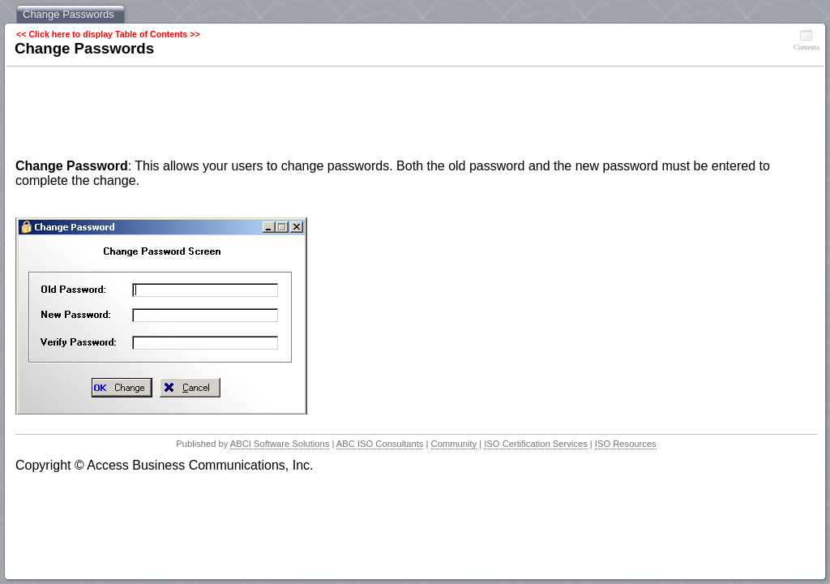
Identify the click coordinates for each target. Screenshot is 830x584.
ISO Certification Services (535, 444)
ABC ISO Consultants (380, 444)
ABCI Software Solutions (280, 444)
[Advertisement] (310, 114)
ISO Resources (626, 444)
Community (454, 444)
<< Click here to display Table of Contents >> (108, 34)
